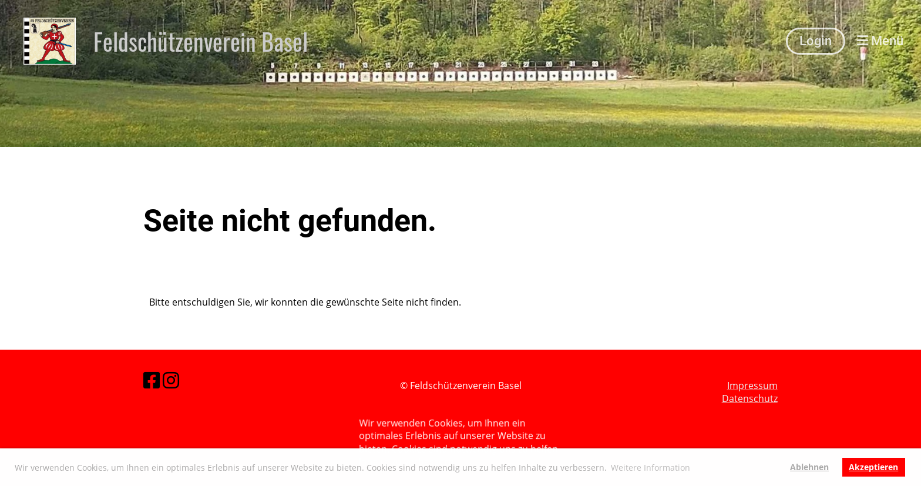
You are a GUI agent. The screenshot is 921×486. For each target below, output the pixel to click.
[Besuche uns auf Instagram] (171, 380)
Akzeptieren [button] (873, 466)
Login (815, 40)
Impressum (752, 385)
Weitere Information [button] (650, 467)
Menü (880, 40)
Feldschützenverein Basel (200, 41)
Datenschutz (750, 399)
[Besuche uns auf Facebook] (151, 380)
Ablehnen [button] (809, 466)
